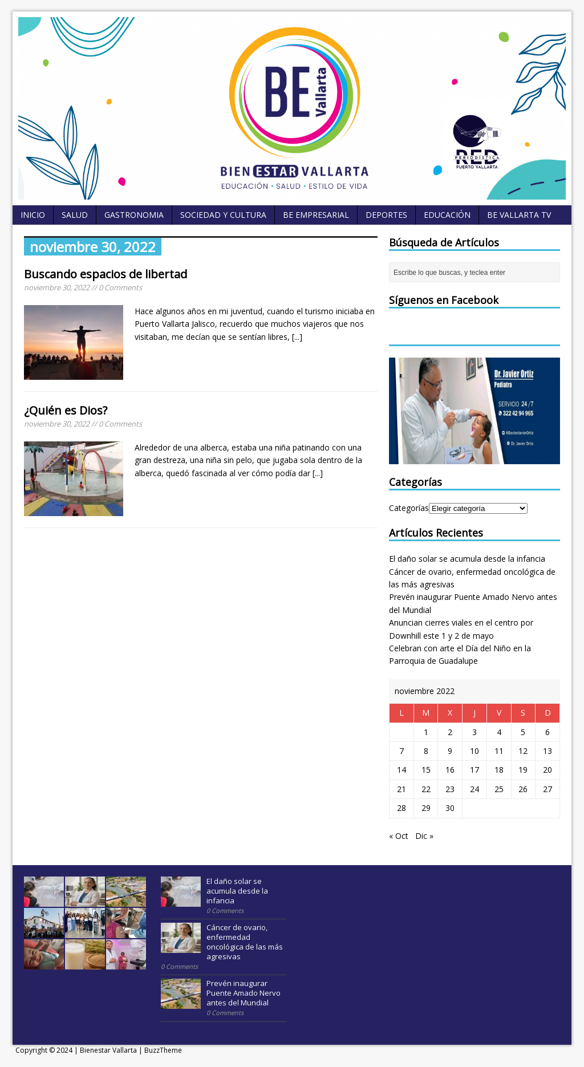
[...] (297, 336)
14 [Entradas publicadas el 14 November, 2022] (401, 769)
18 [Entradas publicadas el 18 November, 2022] (499, 769)
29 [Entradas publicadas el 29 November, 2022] (426, 807)
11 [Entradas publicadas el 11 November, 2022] (499, 750)
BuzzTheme (163, 1050)
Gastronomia (134, 214)
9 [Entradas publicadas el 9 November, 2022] (450, 750)
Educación (447, 214)
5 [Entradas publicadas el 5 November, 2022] (523, 732)
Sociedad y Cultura (223, 214)
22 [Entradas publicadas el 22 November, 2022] (426, 789)
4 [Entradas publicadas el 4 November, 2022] (499, 732)
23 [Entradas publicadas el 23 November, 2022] (450, 789)
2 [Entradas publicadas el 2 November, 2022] (450, 732)
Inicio (33, 214)
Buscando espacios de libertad (105, 274)
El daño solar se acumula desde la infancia (467, 558)
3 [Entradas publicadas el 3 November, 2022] (474, 732)
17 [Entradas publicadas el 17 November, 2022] (474, 769)
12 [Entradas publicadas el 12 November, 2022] (523, 750)
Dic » (424, 835)
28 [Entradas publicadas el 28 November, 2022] (401, 807)
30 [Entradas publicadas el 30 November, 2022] (450, 807)
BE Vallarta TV (519, 214)
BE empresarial (316, 214)
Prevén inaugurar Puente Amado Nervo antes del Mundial (243, 993)
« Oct (398, 835)
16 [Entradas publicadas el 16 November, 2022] (450, 769)
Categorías (409, 507)
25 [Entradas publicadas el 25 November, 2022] (499, 789)
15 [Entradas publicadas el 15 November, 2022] (426, 769)
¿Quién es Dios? (65, 410)
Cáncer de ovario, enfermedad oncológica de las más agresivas (244, 941)
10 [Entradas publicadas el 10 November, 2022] (474, 750)
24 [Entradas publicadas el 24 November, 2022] (474, 789)
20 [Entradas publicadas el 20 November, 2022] (547, 769)
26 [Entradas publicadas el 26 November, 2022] (523, 789)
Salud (75, 214)
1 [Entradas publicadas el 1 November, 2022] (426, 732)
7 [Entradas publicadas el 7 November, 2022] (401, 750)
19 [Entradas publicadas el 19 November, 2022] (523, 769)
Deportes (386, 214)
